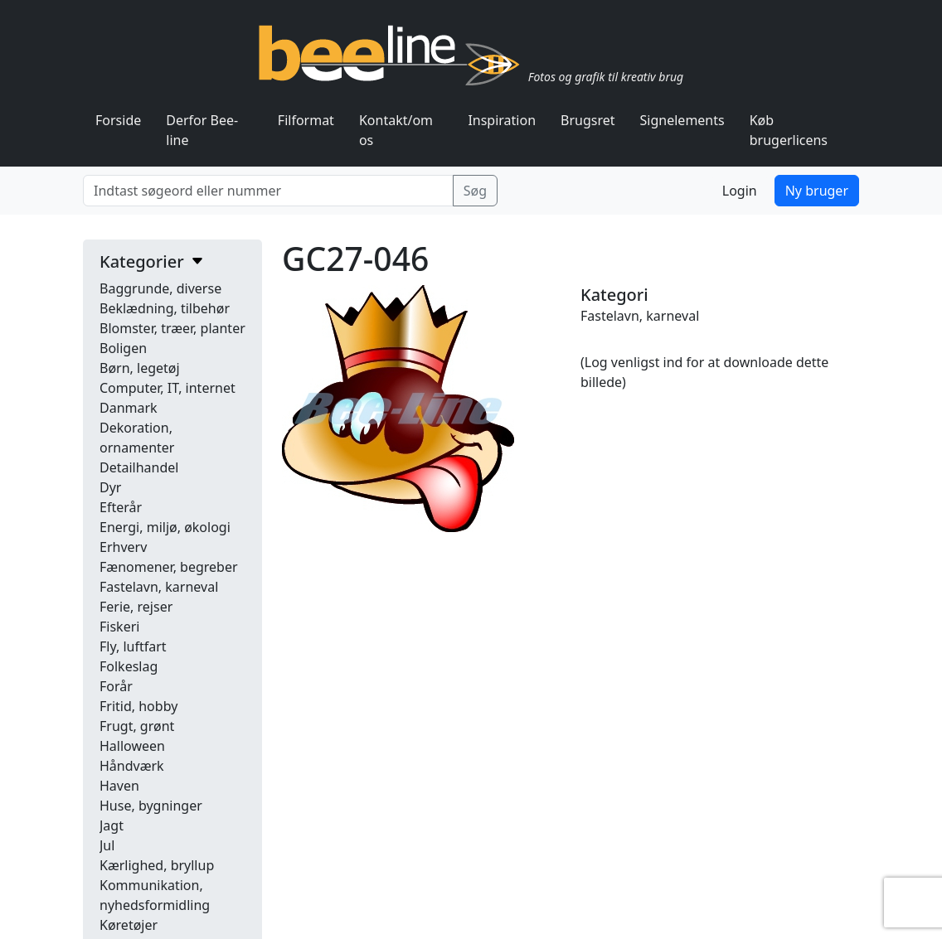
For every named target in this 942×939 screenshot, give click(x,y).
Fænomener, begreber (169, 567)
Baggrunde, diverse (160, 288)
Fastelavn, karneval (159, 587)
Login (739, 191)
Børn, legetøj (140, 368)
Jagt (112, 825)
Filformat (306, 120)
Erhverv (123, 547)
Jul (107, 845)
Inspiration (502, 120)
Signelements (682, 120)
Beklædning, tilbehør (165, 308)
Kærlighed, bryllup (157, 865)
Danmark (129, 408)
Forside (118, 120)
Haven (119, 786)
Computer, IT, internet (168, 388)
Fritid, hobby (138, 706)
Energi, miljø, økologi (165, 527)
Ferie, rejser (136, 607)
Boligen (123, 348)
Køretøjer (129, 925)
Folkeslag (129, 666)
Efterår (121, 507)
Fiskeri (119, 626)
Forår (116, 686)
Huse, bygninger (151, 805)
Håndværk (132, 766)
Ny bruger (816, 191)
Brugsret (588, 120)
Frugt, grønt (137, 726)
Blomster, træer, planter (172, 328)
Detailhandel (139, 467)
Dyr (110, 487)
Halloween (132, 746)
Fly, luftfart (133, 646)
